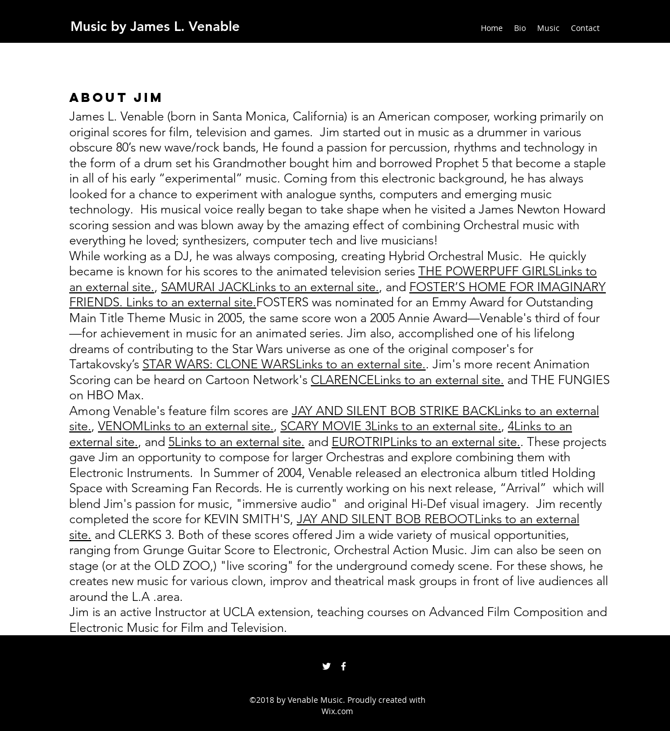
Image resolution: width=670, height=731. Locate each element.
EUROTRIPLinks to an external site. (426, 441)
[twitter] (326, 666)
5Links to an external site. (236, 441)
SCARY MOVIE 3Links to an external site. (390, 426)
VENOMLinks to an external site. (186, 426)
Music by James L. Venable (155, 26)
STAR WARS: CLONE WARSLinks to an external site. (284, 364)
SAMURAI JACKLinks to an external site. (270, 287)
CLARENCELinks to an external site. (407, 379)
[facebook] (343, 666)
